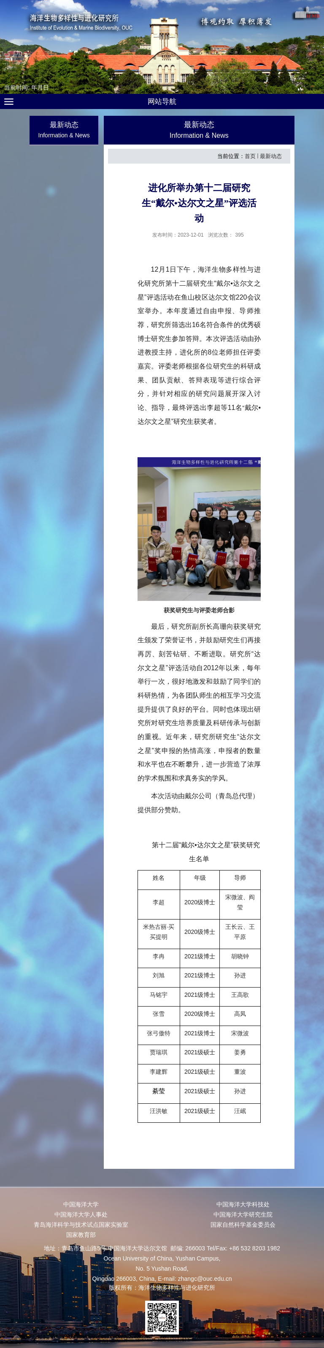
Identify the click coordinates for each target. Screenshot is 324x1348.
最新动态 (271, 156)
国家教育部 (81, 1234)
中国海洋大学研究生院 (243, 1214)
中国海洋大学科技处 (243, 1204)
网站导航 (162, 102)
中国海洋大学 (81, 1204)
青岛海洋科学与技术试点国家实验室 (81, 1224)
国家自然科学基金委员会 (243, 1224)
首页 (250, 156)
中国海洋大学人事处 (81, 1214)
